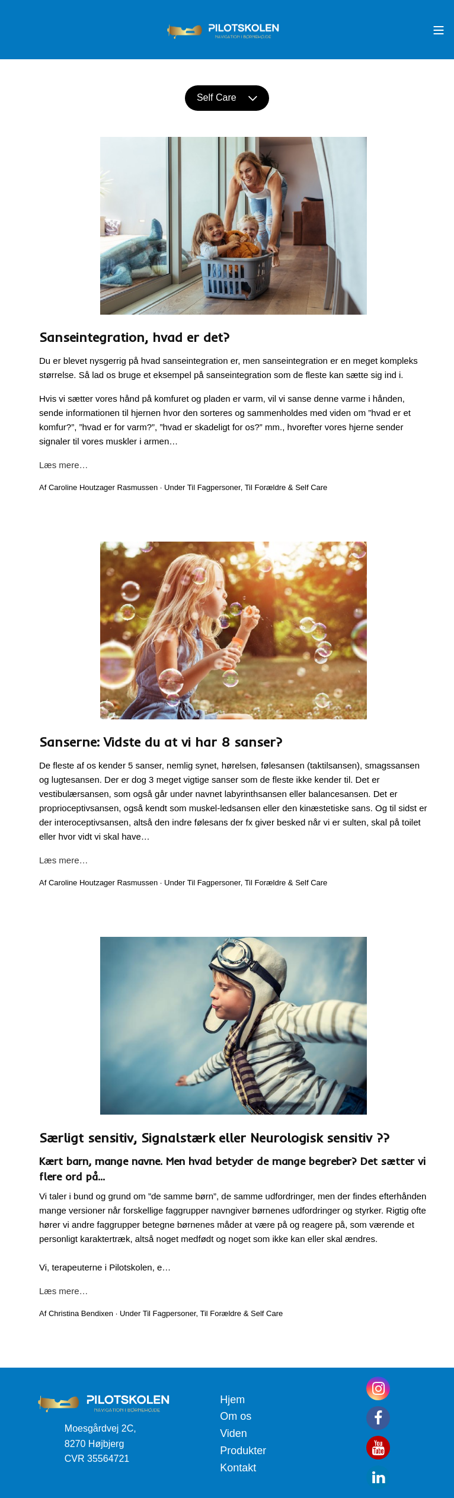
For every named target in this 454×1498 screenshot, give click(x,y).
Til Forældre (265, 487)
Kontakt (238, 1468)
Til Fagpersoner (214, 487)
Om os (235, 1416)
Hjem (232, 1400)
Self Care (227, 97)
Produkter (243, 1451)
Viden (233, 1433)
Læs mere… (63, 465)
